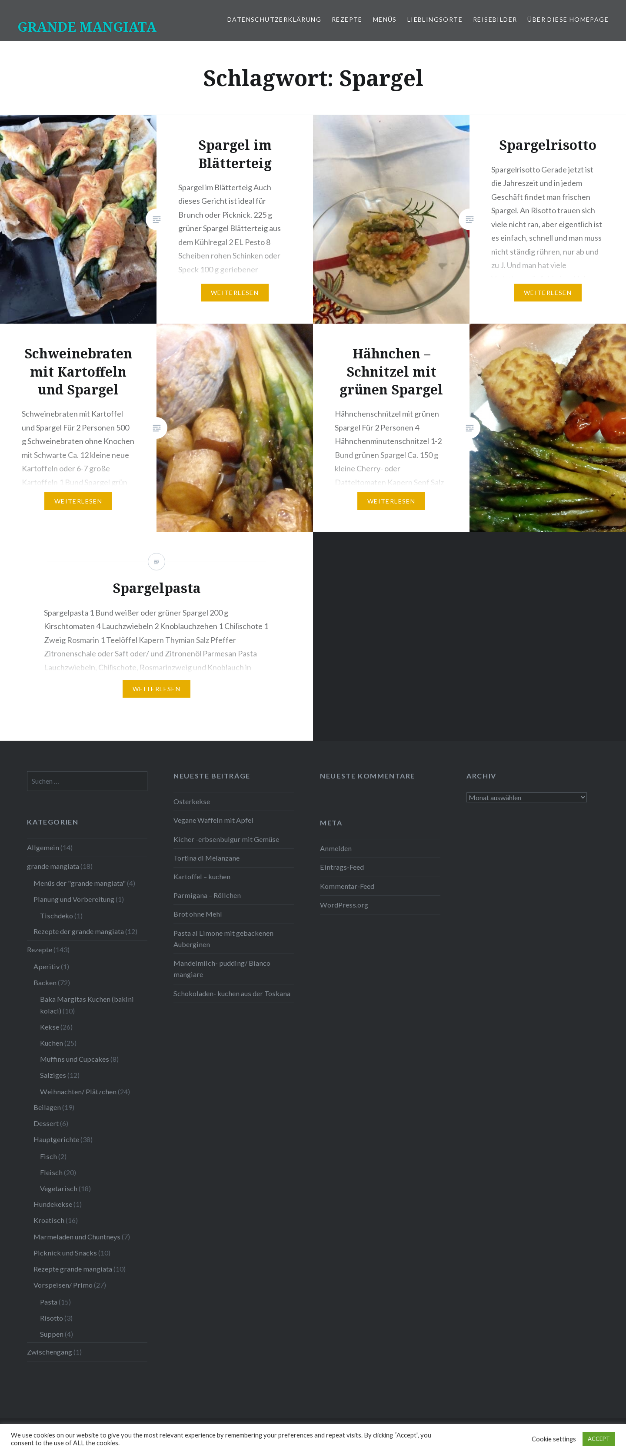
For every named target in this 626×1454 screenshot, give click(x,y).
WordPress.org (344, 905)
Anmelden (336, 848)
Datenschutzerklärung (274, 19)
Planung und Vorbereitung (73, 899)
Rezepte (347, 19)
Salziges (53, 1075)
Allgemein (43, 847)
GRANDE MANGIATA (86, 27)
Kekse (49, 1027)
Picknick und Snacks (65, 1253)
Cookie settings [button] (554, 1439)
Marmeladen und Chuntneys (76, 1236)
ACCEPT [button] (599, 1438)
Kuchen (51, 1043)
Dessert (46, 1123)
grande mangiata (53, 866)
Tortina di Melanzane (206, 858)
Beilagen (47, 1107)
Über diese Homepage (568, 19)
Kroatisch (48, 1220)
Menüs (385, 19)
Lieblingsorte (435, 19)
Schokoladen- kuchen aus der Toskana (231, 993)
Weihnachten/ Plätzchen (78, 1091)
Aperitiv (46, 966)
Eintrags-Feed (342, 867)
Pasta (48, 1302)
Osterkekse (191, 801)
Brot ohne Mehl (197, 914)
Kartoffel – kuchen (201, 876)
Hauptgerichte (56, 1139)
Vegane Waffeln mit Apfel (213, 820)
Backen (45, 982)
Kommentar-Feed (347, 886)
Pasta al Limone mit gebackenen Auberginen (223, 938)
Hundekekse (52, 1204)
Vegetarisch (58, 1188)
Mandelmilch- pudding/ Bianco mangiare (221, 968)
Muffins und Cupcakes (74, 1059)
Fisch (48, 1156)
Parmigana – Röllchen (207, 895)
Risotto (51, 1318)
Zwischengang (49, 1352)
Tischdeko (56, 915)
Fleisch (51, 1172)
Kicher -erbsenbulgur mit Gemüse (226, 839)
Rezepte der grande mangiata (78, 931)
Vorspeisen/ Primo (63, 1285)
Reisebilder (495, 19)
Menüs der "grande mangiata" (79, 883)
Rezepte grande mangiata (72, 1269)
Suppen (51, 1334)
